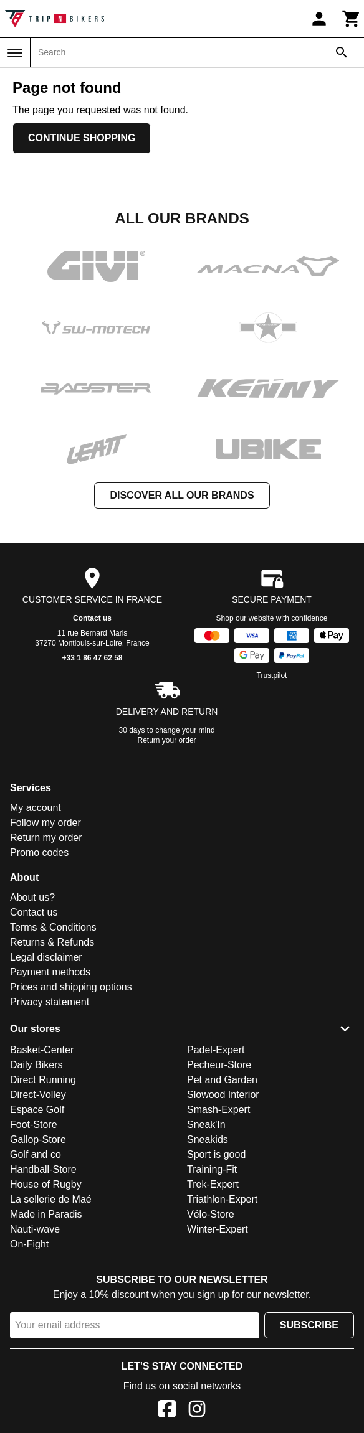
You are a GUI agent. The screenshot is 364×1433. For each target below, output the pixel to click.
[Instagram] (197, 1411)
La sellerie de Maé (51, 1199)
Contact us (92, 618)
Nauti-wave (35, 1229)
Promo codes (39, 852)
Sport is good (216, 1154)
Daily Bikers (36, 1064)
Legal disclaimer (46, 957)
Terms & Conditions (53, 927)
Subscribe (309, 1325)
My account (35, 807)
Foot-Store (33, 1124)
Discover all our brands (182, 495)
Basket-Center (42, 1050)
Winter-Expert (217, 1229)
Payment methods (50, 972)
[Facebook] (167, 1411)
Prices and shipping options (71, 987)
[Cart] (352, 19)
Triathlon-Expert (222, 1199)
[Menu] (15, 53)
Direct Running (43, 1079)
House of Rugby (46, 1184)
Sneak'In (206, 1124)
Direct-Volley (38, 1094)
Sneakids (207, 1139)
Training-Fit (212, 1169)
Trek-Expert (213, 1184)
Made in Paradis (46, 1214)
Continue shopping (81, 138)
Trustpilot (272, 675)
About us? (32, 897)
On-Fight (29, 1244)
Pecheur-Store (219, 1064)
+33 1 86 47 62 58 (92, 658)
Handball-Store (43, 1169)
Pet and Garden (222, 1079)
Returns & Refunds (52, 942)
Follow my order (45, 822)
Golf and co (35, 1154)
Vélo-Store (210, 1214)
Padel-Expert (216, 1050)
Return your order (167, 740)
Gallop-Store (38, 1139)
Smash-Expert (218, 1109)
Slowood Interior (223, 1094)
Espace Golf (37, 1109)
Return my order (46, 837)
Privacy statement (49, 1002)
